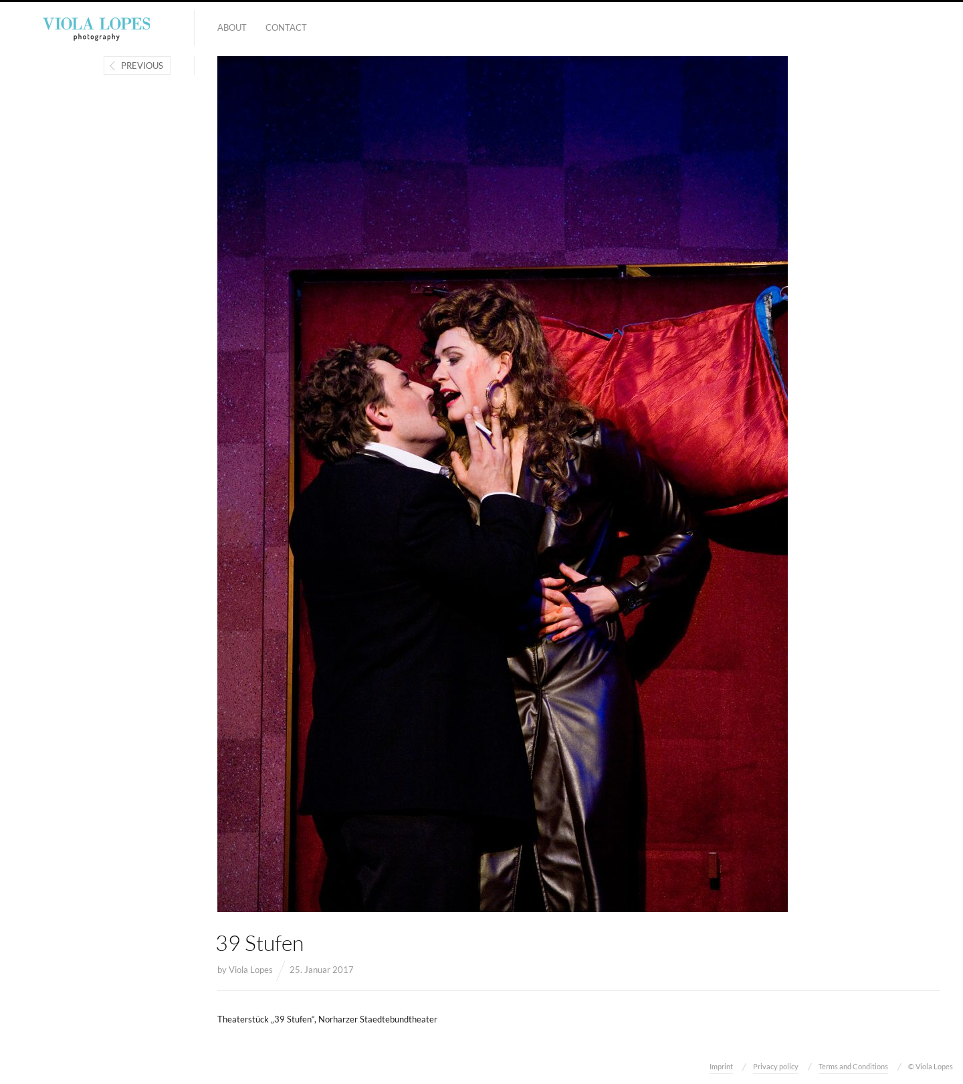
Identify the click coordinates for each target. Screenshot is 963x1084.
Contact (286, 27)
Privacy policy (775, 1066)
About (232, 27)
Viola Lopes (251, 969)
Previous (142, 65)
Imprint (721, 1066)
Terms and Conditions (853, 1066)
